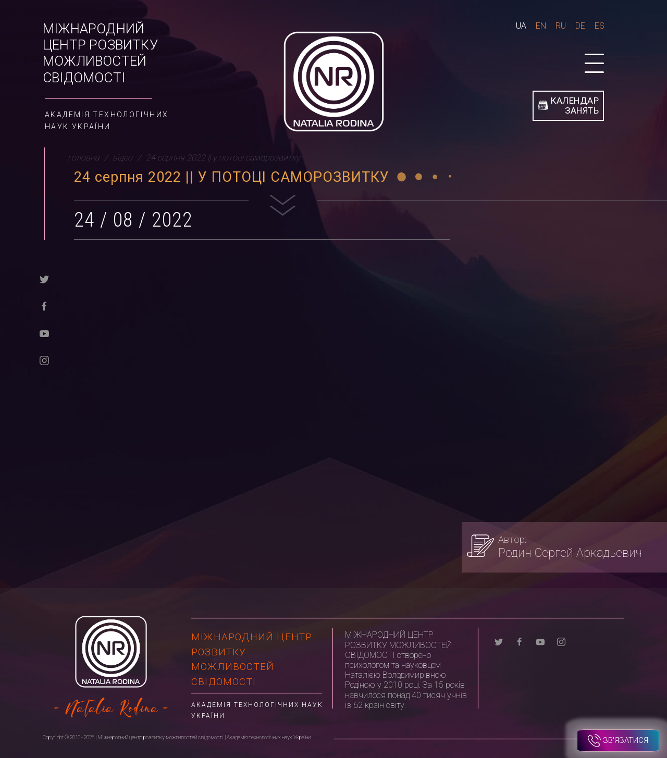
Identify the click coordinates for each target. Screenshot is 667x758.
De (580, 26)
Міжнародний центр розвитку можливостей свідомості (100, 53)
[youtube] (44, 333)
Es (599, 26)
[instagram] (44, 360)
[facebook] (44, 305)
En (541, 26)
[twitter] (44, 278)
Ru (560, 26)
